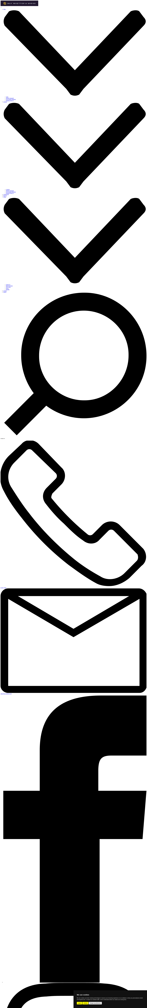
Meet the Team (9, 285)
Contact (5, 290)
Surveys (5, 195)
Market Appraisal (10, 98)
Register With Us (10, 100)
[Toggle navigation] (1, 7)
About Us (8, 284)
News (7, 288)
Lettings (8, 189)
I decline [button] (85, 1003)
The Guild (8, 287)
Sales (7, 96)
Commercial (6, 194)
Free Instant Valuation (11, 99)
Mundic (7, 289)
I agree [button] (79, 1003)
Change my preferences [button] (95, 1003)
